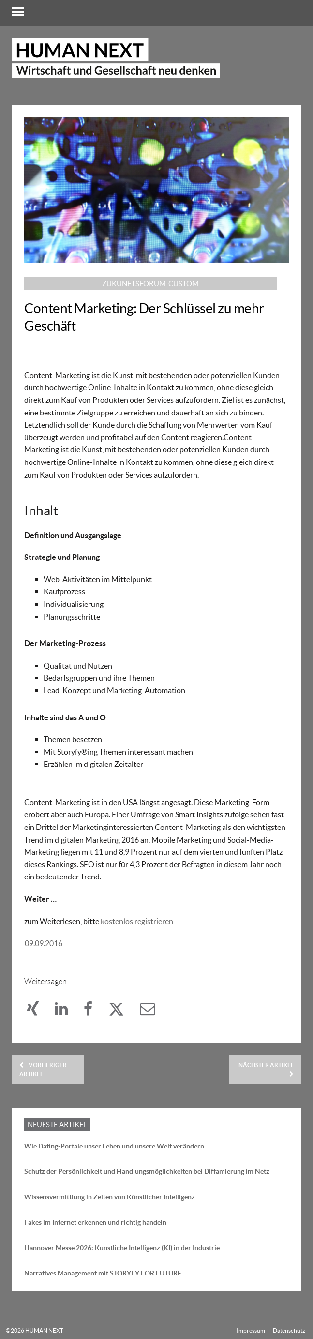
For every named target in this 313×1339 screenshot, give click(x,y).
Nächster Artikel (266, 1069)
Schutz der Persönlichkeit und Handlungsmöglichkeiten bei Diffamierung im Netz (146, 1171)
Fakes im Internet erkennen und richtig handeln (95, 1222)
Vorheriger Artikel (43, 1069)
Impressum (251, 1330)
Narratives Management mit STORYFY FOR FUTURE (102, 1273)
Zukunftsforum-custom (150, 283)
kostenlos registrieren (137, 921)
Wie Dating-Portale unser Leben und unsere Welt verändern (114, 1146)
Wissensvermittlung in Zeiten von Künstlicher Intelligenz (109, 1197)
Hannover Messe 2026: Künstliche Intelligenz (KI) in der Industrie (122, 1248)
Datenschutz (289, 1330)
